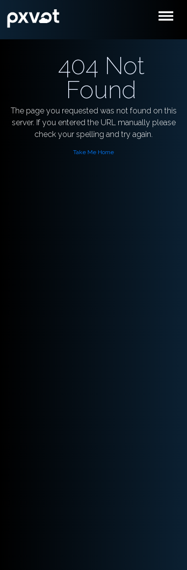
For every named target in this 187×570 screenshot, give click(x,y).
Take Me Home (93, 152)
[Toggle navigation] (169, 18)
